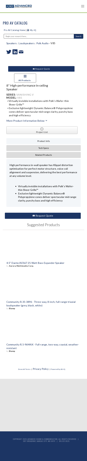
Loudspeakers (26, 43)
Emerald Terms (24, 369)
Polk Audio (42, 43)
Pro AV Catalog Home (15, 30)
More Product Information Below (27, 120)
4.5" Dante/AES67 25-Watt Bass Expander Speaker (35, 262)
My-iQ (31, 30)
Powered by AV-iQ (58, 369)
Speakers (11, 43)
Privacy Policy (41, 368)
